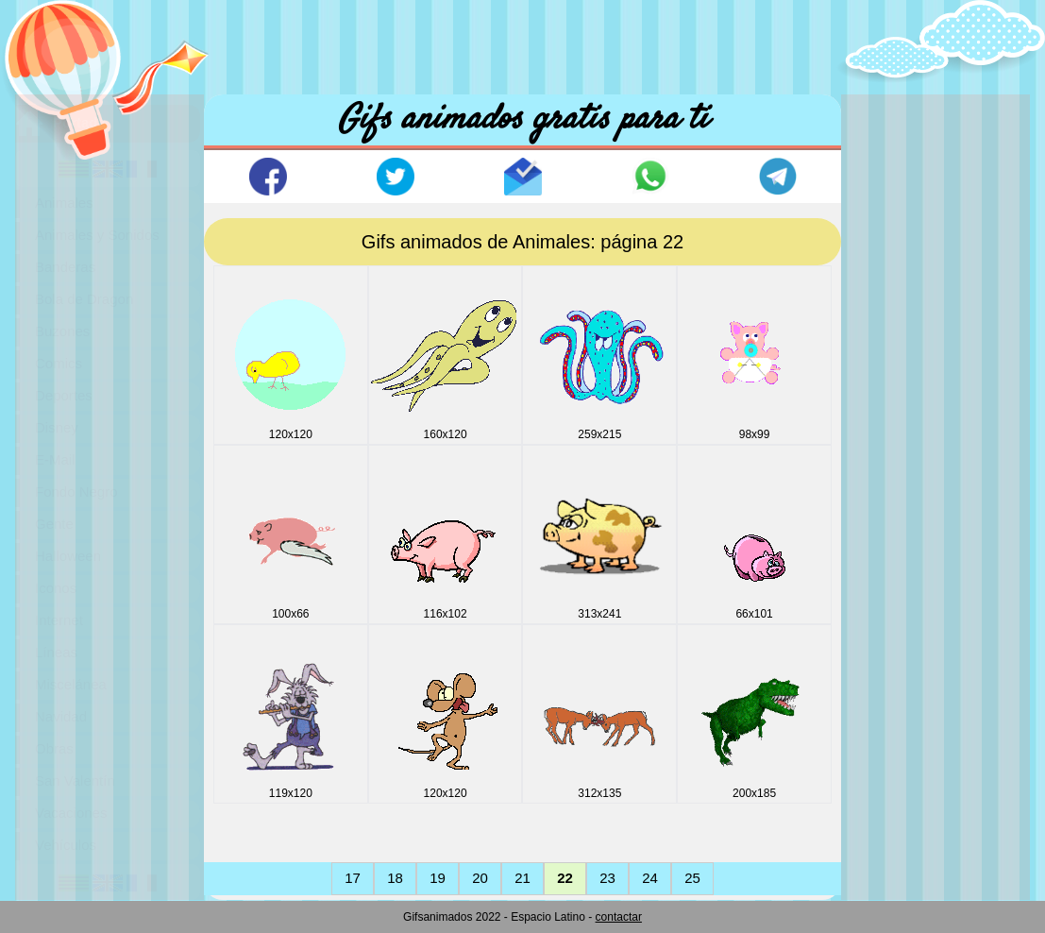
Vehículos (65, 845)
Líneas (56, 652)
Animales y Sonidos (97, 235)
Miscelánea (71, 684)
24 (650, 878)
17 (353, 878)
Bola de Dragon (84, 299)
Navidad (61, 716)
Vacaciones (71, 813)
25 (692, 878)
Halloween (68, 556)
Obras (54, 748)
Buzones (62, 331)
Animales (64, 203)
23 (607, 878)
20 (480, 878)
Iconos (55, 588)
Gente (54, 524)
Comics (58, 363)
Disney (56, 427)
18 (395, 878)
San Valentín (75, 780)
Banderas (65, 267)
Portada (79, 122)
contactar (619, 917)
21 (522, 878)
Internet (59, 620)
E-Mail (55, 459)
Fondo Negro (76, 491)
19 (438, 878)
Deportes (64, 395)
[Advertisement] (523, 42)
